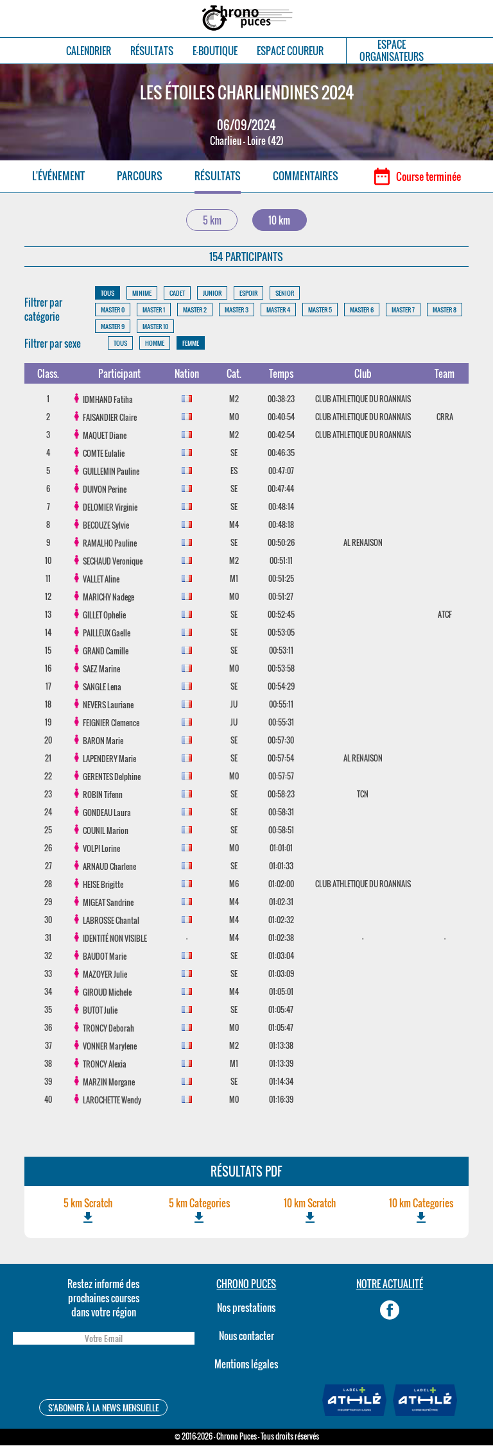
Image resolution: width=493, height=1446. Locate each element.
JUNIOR (212, 293)
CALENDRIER (88, 51)
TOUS (107, 293)
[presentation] (103, 1374)
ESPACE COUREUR (290, 51)
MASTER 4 (278, 310)
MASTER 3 (236, 310)
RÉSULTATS (151, 51)
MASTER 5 (320, 310)
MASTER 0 (113, 310)
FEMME (190, 344)
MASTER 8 (444, 310)
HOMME (154, 344)
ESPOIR (248, 293)
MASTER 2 (195, 310)
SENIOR (284, 293)
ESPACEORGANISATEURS (391, 50)
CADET (177, 293)
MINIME (141, 293)
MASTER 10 (155, 327)
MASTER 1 (154, 310)
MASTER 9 (113, 327)
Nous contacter (246, 1336)
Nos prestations (246, 1308)
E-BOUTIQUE (215, 51)
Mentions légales (246, 1364)
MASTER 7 (403, 310)
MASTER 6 (362, 310)
